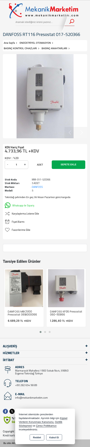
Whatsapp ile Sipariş (19, 205)
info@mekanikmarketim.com (31, 398)
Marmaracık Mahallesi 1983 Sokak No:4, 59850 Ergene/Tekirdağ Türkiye (41, 371)
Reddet (37, 437)
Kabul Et (54, 437)
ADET (40, 164)
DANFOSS (37, 187)
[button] (40, 332)
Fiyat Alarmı (14, 221)
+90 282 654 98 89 (26, 385)
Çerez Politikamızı (46, 425)
